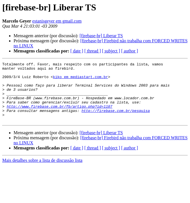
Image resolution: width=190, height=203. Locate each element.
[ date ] (76, 50)
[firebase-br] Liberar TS (101, 35)
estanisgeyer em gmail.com (57, 21)
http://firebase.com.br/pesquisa (116, 120)
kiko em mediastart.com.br (80, 80)
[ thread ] (92, 50)
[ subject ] (111, 50)
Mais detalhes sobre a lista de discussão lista (42, 172)
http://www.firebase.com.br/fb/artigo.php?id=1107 (59, 115)
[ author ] (129, 50)
